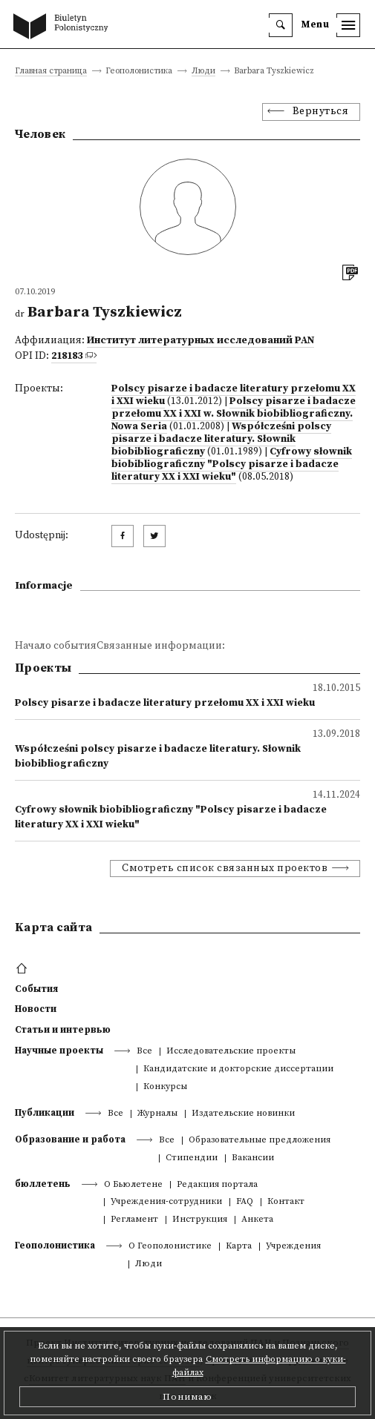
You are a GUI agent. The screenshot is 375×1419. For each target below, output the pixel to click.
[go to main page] (64, 27)
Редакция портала (217, 1185)
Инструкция (199, 1220)
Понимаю (187, 1397)
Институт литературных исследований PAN (200, 340)
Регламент (134, 1220)
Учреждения (293, 1247)
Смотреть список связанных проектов (224, 868)
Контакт (285, 1202)
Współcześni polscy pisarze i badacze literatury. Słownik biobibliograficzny (221, 439)
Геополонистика (55, 1245)
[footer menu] (23, 969)
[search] (281, 25)
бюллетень (43, 1184)
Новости (35, 1009)
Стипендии (192, 1158)
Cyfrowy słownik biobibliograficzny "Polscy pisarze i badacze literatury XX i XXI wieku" (231, 464)
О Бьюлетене (133, 1185)
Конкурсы (165, 1087)
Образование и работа (70, 1139)
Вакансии (253, 1158)
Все (144, 1052)
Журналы (157, 1114)
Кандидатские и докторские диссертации (238, 1069)
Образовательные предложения (259, 1141)
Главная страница (51, 71)
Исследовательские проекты (231, 1052)
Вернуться (321, 111)
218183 (66, 356)
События (36, 989)
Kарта (239, 1247)
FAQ (244, 1202)
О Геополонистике (170, 1247)
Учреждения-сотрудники (166, 1202)
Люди (203, 71)
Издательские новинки (243, 1114)
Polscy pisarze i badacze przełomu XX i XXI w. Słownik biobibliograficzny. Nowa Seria (233, 414)
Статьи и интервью (63, 1030)
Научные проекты (59, 1050)
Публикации (44, 1113)
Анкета (257, 1220)
